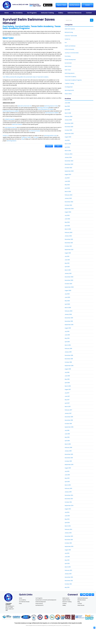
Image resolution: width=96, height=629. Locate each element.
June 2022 (67, 219)
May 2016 (67, 437)
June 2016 (67, 434)
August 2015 (68, 468)
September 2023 (69, 171)
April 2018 (67, 382)
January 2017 (68, 413)
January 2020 (68, 314)
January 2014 (68, 533)
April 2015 (67, 481)
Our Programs (39, 598)
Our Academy (22, 600)
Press (20, 603)
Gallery (64, 605)
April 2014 (67, 522)
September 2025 (69, 133)
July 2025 (67, 140)
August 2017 (68, 389)
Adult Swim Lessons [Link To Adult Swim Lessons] (70, 29)
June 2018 (67, 376)
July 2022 (67, 215)
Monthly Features (74, 5)
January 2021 (68, 273)
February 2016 (68, 447)
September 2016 (69, 427)
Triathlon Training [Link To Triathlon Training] (69, 83)
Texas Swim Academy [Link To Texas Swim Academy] (70, 76)
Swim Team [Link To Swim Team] (68, 70)
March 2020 (68, 307)
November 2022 (69, 202)
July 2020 (67, 294)
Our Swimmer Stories (24, 601)
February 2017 (68, 410)
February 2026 (68, 116)
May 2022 (67, 222)
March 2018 (68, 386)
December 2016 (69, 417)
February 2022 (68, 232)
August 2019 (68, 328)
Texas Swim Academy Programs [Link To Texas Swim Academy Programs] (73, 80)
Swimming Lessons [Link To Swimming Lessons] (69, 73)
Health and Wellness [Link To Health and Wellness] (70, 46)
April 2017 (67, 403)
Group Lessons (39, 603)
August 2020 (68, 290)
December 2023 (69, 161)
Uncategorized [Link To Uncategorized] (68, 87)
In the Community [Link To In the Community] (69, 49)
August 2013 (68, 550)
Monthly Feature (82, 600)
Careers (87, 5)
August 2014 (68, 509)
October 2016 (68, 423)
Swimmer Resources (83, 598)
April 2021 (67, 266)
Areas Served (81, 605)
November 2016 (69, 420)
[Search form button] (91, 20)
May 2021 (67, 263)
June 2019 (67, 335)
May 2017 (67, 399)
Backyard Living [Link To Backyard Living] (69, 32)
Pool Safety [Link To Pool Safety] (68, 56)
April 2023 (67, 188)
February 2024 (68, 154)
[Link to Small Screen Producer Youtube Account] (84, 594)
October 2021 (68, 246)
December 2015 (69, 454)
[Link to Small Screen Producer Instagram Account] (93, 594)
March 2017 (68, 406)
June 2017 (67, 396)
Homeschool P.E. (40, 605)
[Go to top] (94, 628)
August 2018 (68, 369)
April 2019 (67, 341)
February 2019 (68, 348)
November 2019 (69, 321)
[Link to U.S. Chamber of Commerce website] (46, 617)
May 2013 (67, 560)
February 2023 (68, 195)
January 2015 (68, 492)
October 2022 (68, 205)
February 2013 (68, 570)
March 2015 (68, 485)
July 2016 (67, 430)
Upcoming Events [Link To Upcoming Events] (69, 90)
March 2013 (68, 567)
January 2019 (68, 352)
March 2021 (68, 270)
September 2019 (69, 324)
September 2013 (69, 546)
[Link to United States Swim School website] (33, 618)
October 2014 (68, 502)
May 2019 (67, 338)
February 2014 (68, 529)
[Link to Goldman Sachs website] (80, 617)
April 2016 (67, 440)
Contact (80, 603)
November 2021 (69, 243)
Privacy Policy (59, 625)
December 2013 (69, 536)
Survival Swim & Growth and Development (46, 600)
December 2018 (69, 355)
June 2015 (67, 475)
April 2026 (67, 109)
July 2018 (67, 372)
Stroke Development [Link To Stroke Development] (70, 59)
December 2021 (69, 239)
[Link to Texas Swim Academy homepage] (7, 5)
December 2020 (69, 277)
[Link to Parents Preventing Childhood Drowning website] (52, 617)
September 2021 (69, 249)
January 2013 (68, 574)
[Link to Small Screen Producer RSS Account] (90, 594)
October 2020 (68, 283)
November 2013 (69, 539)
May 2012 (67, 587)
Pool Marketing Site (51, 625)
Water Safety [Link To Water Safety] (68, 93)
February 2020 (68, 311)
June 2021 (67, 260)
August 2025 (68, 137)
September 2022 (69, 208)
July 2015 (67, 471)
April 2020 (67, 304)
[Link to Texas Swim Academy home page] (8, 597)
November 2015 (69, 458)
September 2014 (69, 505)
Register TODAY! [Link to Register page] (61, 5)
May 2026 (67, 106)
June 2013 (67, 556)
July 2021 (67, 256)
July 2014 (67, 512)
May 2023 (67, 184)
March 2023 (68, 191)
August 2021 (68, 253)
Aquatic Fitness (66, 600)
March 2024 (68, 150)
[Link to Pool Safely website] (89, 617)
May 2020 (67, 301)
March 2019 (68, 345)
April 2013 (67, 563)
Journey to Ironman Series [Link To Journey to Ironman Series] (72, 53)
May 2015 (67, 478)
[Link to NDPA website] (16, 617)
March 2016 (68, 444)
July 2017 (67, 393)
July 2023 (67, 178)
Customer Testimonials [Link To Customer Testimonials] (71, 35)
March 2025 (68, 144)
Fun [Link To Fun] (66, 42)
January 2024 (68, 157)
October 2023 (68, 167)
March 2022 (68, 229)
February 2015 (68, 488)
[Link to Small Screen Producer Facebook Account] (81, 594)
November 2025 (69, 126)
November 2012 (69, 580)
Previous (49, 146)
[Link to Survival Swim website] (26, 617)
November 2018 (69, 359)
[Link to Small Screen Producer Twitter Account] (87, 594)
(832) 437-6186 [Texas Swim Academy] (23, 4)
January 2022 (68, 236)
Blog (79, 601)
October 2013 (68, 543)
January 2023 (68, 198)
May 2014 (67, 519)
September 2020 (69, 287)
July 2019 (67, 331)
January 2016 (68, 451)
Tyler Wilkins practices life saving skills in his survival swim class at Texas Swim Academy (25, 77)
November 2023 (69, 164)
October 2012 (68, 584)
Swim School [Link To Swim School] (68, 66)
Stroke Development (41, 601)
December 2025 (69, 123)
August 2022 (68, 212)
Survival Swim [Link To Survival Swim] (68, 63)
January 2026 (68, 120)
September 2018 (69, 365)
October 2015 (68, 461)
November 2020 (69, 280)
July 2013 (67, 553)
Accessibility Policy (66, 625)
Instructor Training (66, 601)
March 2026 (68, 113)
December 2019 (69, 318)
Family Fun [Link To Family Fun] (67, 39)
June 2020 (67, 297)
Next (58, 146)
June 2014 (67, 516)
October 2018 (68, 362)
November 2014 (69, 498)
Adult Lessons (65, 598)
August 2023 (68, 174)
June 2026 (67, 103)
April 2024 (67, 147)
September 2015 (69, 464)
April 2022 (67, 225)
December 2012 (69, 577)
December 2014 (69, 495)
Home (20, 598)
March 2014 (68, 526)
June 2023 (67, 181)
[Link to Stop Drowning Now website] (61, 617)
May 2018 (67, 379)
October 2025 (68, 130)
